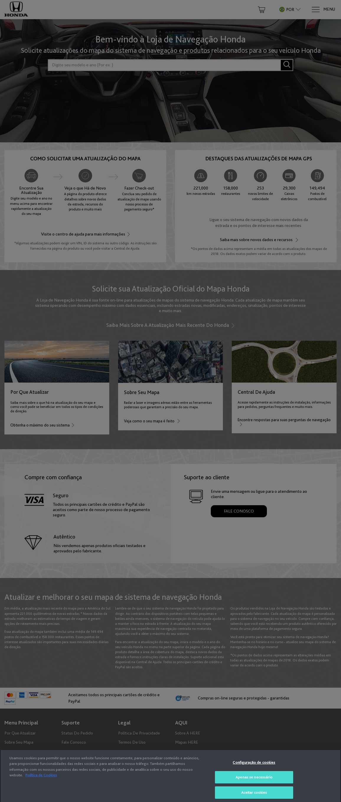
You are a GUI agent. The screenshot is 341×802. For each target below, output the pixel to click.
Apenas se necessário (254, 781)
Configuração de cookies (254, 766)
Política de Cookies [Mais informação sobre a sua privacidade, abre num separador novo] (41, 779)
